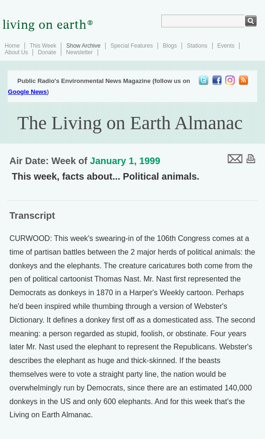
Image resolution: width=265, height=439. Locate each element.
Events (226, 45)
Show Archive (83, 45)
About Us (16, 52)
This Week (43, 45)
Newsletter (79, 52)
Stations (197, 45)
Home (12, 45)
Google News (27, 91)
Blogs (170, 45)
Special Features (131, 45)
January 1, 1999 (125, 161)
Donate (47, 52)
